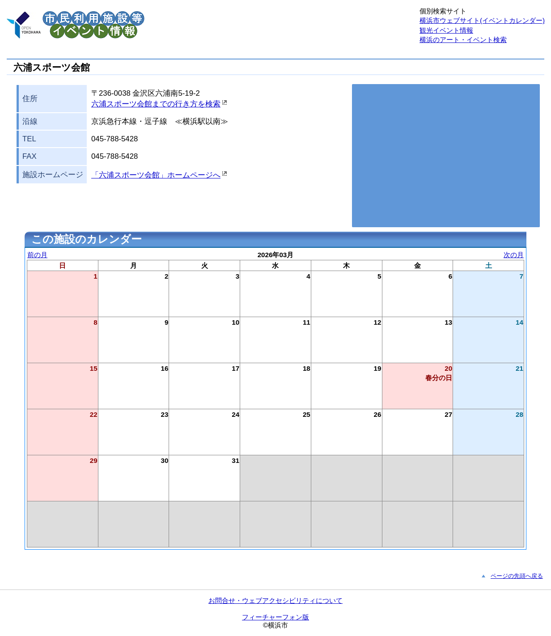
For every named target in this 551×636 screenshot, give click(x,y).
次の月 (514, 255)
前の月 (37, 255)
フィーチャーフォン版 (275, 617)
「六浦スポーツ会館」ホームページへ (155, 175)
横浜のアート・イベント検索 (463, 39)
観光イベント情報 (446, 30)
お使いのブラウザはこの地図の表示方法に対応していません (445, 156)
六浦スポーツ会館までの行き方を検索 (155, 104)
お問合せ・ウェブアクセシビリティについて (275, 600)
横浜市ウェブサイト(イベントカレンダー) (482, 20)
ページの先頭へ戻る (517, 575)
